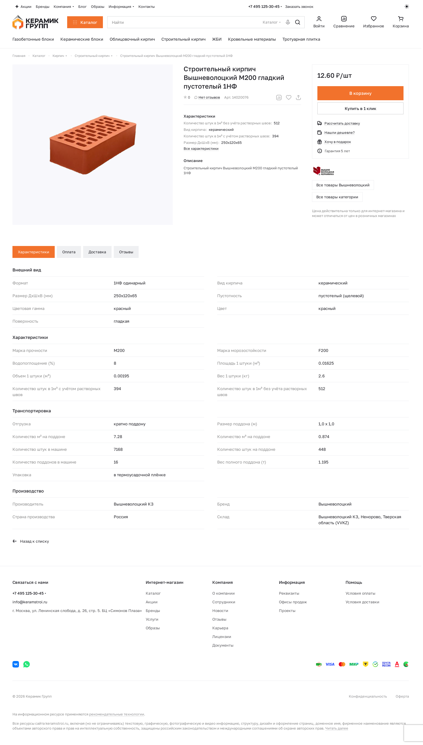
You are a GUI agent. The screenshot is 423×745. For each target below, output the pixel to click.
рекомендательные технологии (116, 714)
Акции (152, 602)
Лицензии (221, 636)
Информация (292, 582)
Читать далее (336, 728)
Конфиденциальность (368, 696)
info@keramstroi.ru (29, 602)
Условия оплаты (360, 593)
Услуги (152, 619)
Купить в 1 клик (360, 108)
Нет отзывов (207, 97)
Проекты (287, 610)
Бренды (153, 610)
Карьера (220, 628)
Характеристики (33, 252)
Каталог (153, 593)
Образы (153, 628)
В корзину (360, 93)
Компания (222, 582)
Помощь (354, 582)
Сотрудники (223, 602)
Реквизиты (289, 593)
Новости (220, 610)
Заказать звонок (299, 6)
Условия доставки (362, 602)
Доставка (97, 252)
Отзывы (126, 252)
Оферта (402, 696)
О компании (223, 593)
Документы (222, 645)
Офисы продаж (293, 602)
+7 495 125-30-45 (263, 6)
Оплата (69, 252)
